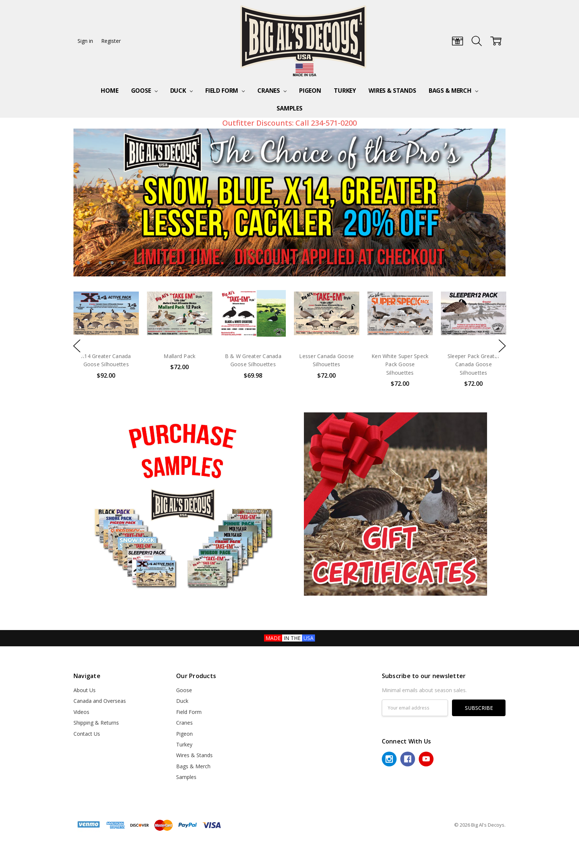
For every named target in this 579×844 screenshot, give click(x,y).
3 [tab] (100, 262)
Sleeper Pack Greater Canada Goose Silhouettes (474, 364)
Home (109, 90)
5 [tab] (124, 262)
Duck (181, 90)
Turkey (345, 90)
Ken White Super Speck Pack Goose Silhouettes (399, 364)
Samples (289, 108)
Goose (144, 90)
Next (305, 260)
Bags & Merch (453, 90)
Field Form (225, 90)
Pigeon (310, 90)
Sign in (85, 40)
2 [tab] (88, 262)
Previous (274, 260)
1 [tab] (77, 263)
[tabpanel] (289, 202)
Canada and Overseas (99, 700)
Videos (81, 711)
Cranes (272, 90)
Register (111, 40)
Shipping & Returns (96, 722)
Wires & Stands (392, 90)
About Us (84, 690)
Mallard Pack (179, 356)
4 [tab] (112, 262)
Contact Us (86, 733)
